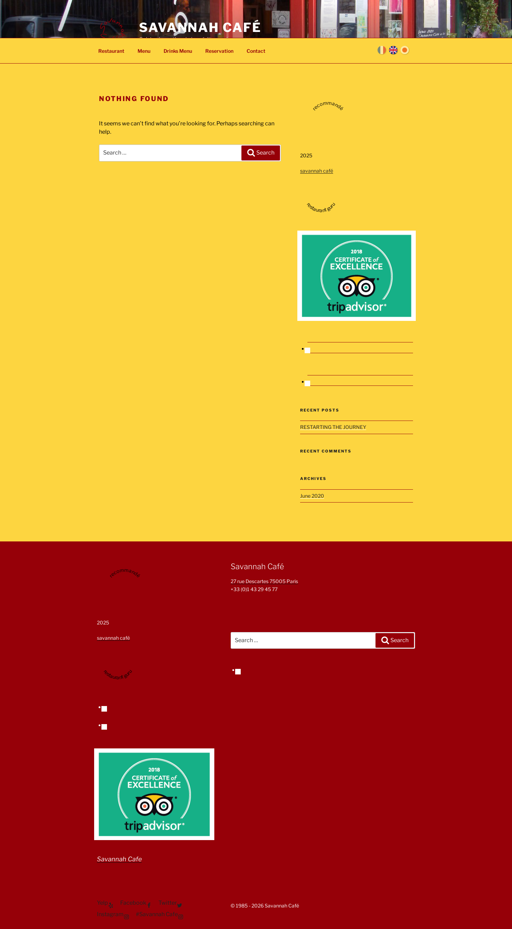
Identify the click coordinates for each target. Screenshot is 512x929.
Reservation (219, 51)
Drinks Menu (178, 51)
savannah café (316, 171)
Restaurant (111, 51)
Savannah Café (200, 27)
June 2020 (312, 496)
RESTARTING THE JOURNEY (333, 427)
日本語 (404, 50)
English (393, 50)
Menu (144, 51)
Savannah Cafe (119, 859)
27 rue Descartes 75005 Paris (264, 581)
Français (382, 50)
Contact (256, 51)
